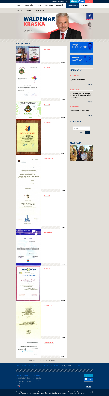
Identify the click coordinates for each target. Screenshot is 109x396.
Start (19, 5)
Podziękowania (73, 5)
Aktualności (29, 5)
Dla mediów (60, 5)
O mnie (39, 5)
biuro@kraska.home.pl (22, 387)
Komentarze (49, 5)
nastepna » (52, 361)
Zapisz (87, 132)
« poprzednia (31, 361)
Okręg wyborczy (40, 10)
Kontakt (29, 10)
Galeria (19, 10)
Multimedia (85, 5)
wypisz (81, 132)
